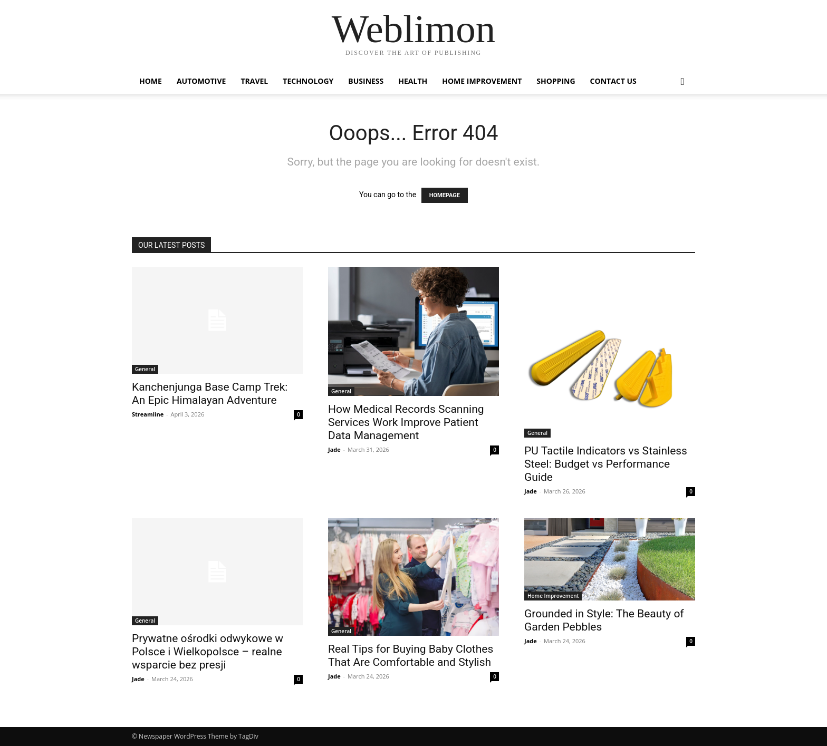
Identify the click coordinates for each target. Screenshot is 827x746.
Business (365, 81)
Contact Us (613, 81)
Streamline (148, 414)
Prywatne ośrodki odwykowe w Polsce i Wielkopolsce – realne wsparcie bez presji (207, 651)
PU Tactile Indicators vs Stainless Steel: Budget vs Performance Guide (605, 463)
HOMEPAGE (444, 195)
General (145, 369)
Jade (334, 449)
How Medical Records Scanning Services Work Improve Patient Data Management (406, 422)
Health (412, 81)
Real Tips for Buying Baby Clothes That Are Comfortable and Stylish (410, 656)
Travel (254, 81)
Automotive (201, 81)
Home (150, 81)
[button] (682, 82)
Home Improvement (482, 81)
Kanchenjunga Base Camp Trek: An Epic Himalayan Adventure (209, 393)
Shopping (555, 81)
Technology (308, 81)
